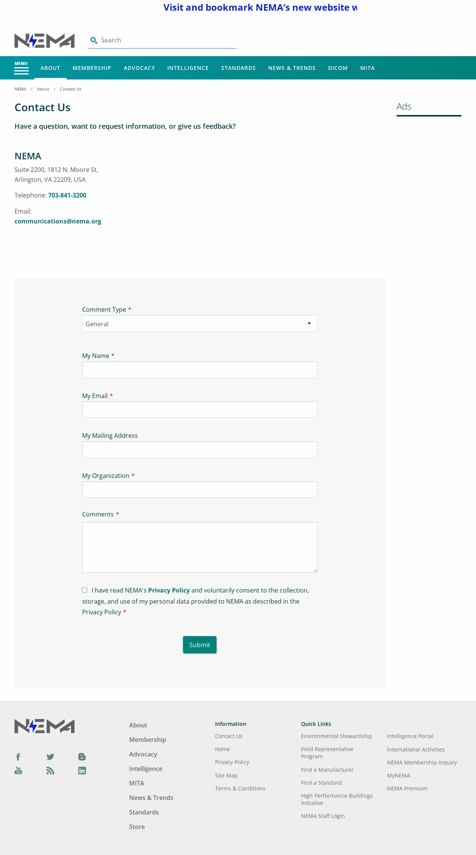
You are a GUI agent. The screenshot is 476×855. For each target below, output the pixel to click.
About (43, 89)
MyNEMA (398, 775)
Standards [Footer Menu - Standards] (144, 812)
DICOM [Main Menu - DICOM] (338, 67)
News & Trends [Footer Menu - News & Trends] (151, 797)
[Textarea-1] (200, 547)
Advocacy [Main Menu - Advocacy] (139, 67)
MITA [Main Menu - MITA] (367, 67)
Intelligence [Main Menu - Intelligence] (188, 67)
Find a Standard (321, 782)
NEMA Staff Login (323, 815)
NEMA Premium (407, 788)
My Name (95, 355)
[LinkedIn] (82, 770)
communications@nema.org (58, 221)
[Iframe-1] (247, 206)
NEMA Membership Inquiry (422, 762)
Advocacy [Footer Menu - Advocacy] (143, 754)
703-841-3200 (67, 195)
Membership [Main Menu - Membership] (92, 67)
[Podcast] (50, 770)
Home (222, 749)
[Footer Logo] (44, 725)
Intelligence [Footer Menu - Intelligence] (145, 768)
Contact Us (70, 89)
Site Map (226, 775)
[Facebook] (18, 756)
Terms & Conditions (240, 788)
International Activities (416, 749)
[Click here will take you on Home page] (45, 40)
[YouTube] (18, 770)
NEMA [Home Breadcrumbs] (20, 89)
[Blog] (82, 756)
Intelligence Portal (410, 736)
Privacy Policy (169, 590)
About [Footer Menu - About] (138, 725)
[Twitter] (50, 756)
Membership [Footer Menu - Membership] (147, 739)
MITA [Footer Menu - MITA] (136, 783)
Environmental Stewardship (336, 736)
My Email (95, 396)
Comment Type (104, 309)
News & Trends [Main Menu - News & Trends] (292, 67)
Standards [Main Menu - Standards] (238, 67)
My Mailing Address (110, 435)
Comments (98, 514)
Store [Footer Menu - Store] (137, 827)
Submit (199, 645)
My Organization (106, 475)
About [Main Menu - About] (50, 67)
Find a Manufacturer (327, 769)
